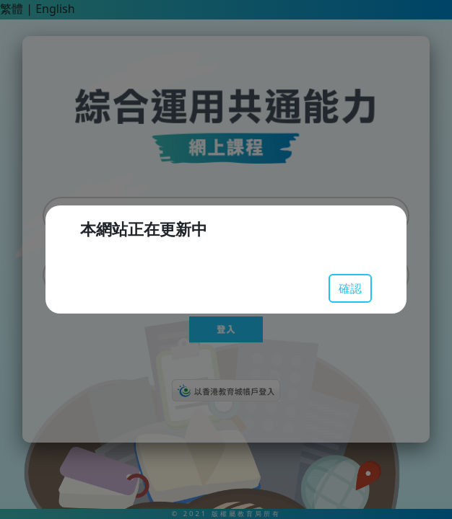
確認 (350, 288)
